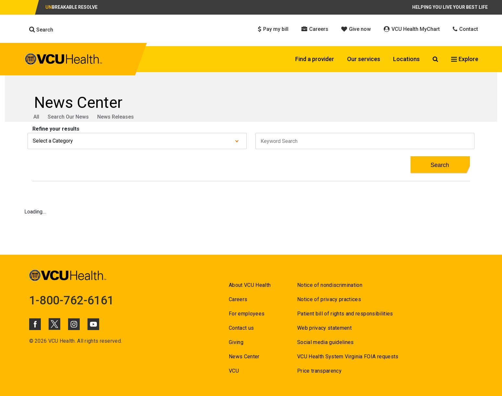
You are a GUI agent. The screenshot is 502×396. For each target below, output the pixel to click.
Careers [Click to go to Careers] (314, 29)
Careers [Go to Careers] (238, 299)
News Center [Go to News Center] (244, 356)
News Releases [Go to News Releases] (115, 117)
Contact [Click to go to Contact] (465, 29)
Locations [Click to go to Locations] (406, 59)
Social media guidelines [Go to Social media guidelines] (325, 342)
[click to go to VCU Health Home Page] (63, 60)
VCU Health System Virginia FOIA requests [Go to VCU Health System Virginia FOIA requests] (348, 356)
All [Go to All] (36, 117)
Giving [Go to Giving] (236, 342)
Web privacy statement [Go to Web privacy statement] (324, 328)
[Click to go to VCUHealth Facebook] (35, 324)
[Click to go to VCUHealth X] (54, 324)
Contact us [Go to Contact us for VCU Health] (241, 328)
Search (41, 29)
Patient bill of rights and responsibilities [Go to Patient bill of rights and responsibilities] (345, 314)
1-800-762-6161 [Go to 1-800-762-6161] (71, 300)
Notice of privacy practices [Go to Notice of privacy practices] (329, 299)
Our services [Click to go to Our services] (363, 59)
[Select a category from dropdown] (137, 141)
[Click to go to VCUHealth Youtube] (93, 324)
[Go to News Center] (251, 102)
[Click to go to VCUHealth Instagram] (74, 324)
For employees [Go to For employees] (246, 314)
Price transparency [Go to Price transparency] (319, 371)
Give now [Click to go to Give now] (356, 29)
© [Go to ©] (31, 341)
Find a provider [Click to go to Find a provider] (314, 59)
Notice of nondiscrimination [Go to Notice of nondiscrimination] (329, 285)
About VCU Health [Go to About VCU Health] (250, 285)
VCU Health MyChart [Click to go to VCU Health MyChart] (412, 29)
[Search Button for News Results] (440, 165)
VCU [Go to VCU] (234, 371)
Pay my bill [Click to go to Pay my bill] (273, 29)
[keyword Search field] (364, 141)
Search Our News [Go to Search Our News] (68, 117)
